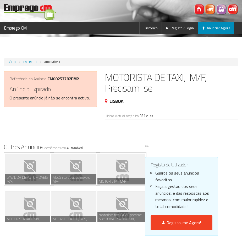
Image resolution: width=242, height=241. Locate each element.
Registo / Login (180, 28)
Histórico (151, 28)
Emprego (30, 62)
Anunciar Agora (216, 28)
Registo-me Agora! (181, 223)
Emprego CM (15, 28)
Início (12, 62)
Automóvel (52, 62)
